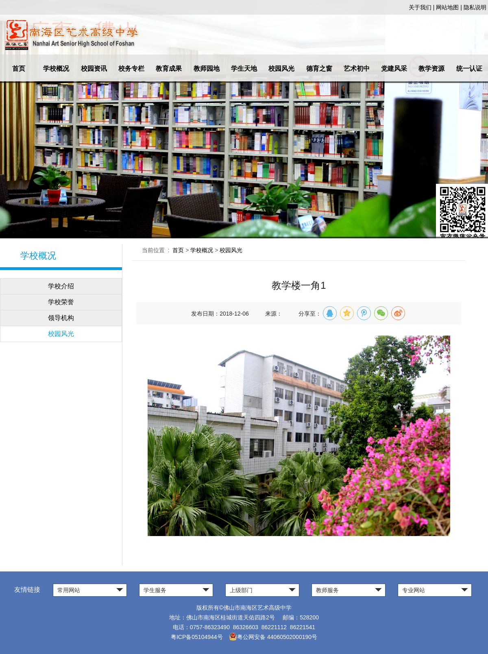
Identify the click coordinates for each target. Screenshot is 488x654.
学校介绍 (61, 286)
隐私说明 (475, 7)
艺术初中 (357, 68)
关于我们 (420, 7)
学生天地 (244, 68)
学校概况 (56, 68)
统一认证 (469, 68)
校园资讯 (94, 68)
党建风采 (394, 68)
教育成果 (169, 68)
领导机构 (61, 317)
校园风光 (281, 68)
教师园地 (207, 68)
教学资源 (431, 68)
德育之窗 (319, 68)
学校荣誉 (61, 302)
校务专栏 (131, 68)
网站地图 (447, 7)
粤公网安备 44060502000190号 (273, 637)
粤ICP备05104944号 (197, 637)
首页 (18, 68)
